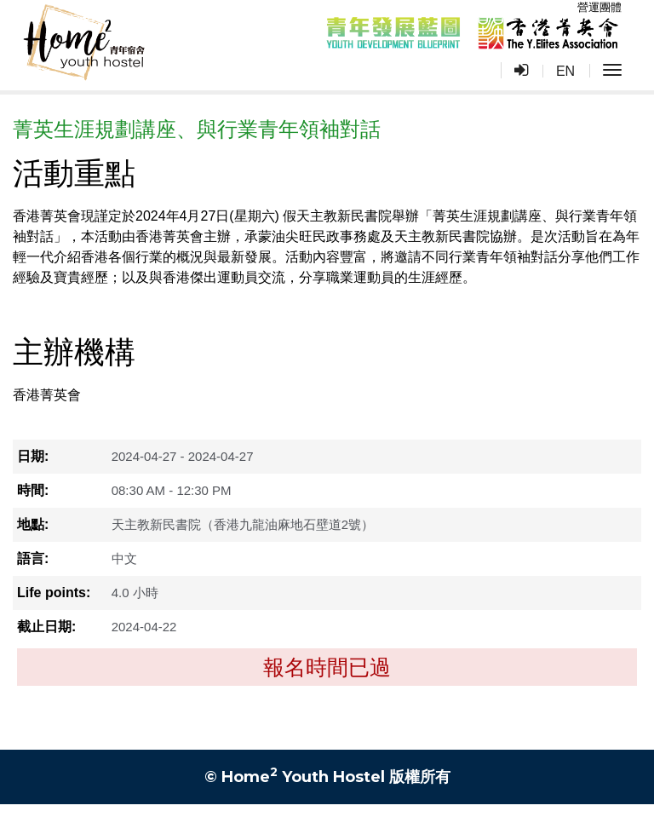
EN (565, 71)
